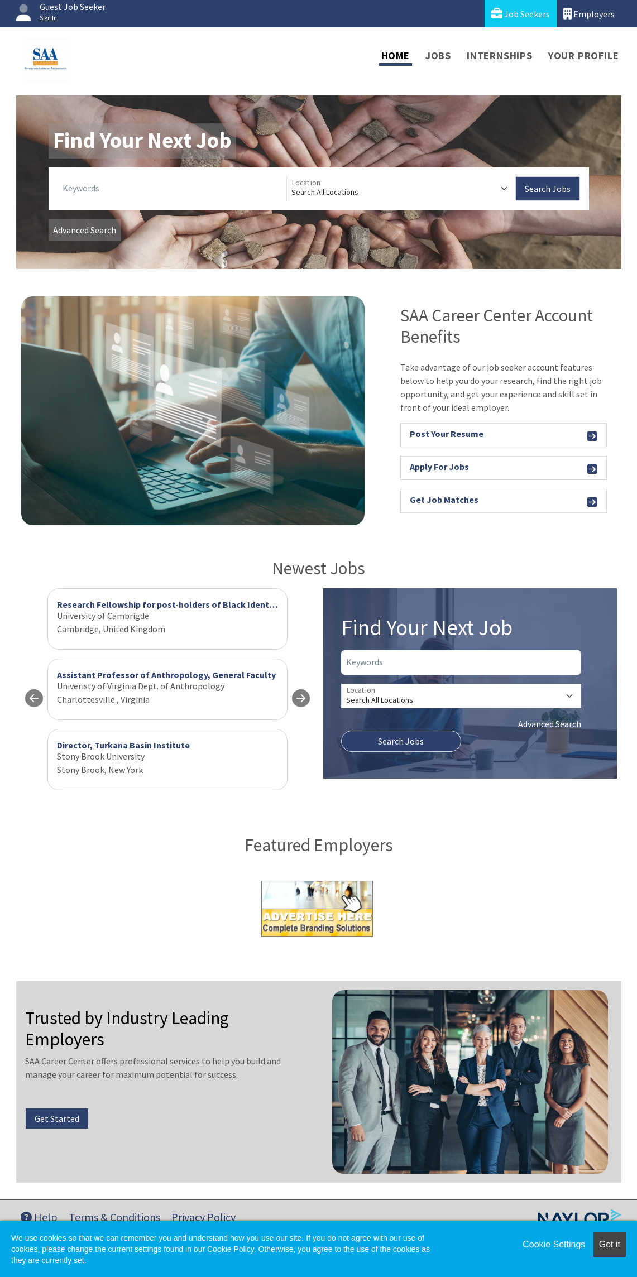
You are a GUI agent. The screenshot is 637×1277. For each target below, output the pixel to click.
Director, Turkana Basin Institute (123, 745)
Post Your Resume (504, 435)
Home (395, 55)
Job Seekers (520, 14)
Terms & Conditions (114, 1217)
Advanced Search (84, 230)
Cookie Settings (554, 1244)
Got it (609, 1244)
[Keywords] (172, 188)
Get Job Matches (504, 501)
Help (39, 1217)
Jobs (438, 55)
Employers (589, 14)
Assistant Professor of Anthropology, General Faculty (166, 674)
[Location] (401, 188)
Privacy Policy (203, 1217)
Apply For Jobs (504, 468)
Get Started (57, 1118)
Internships (500, 55)
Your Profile (583, 55)
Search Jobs (548, 188)
